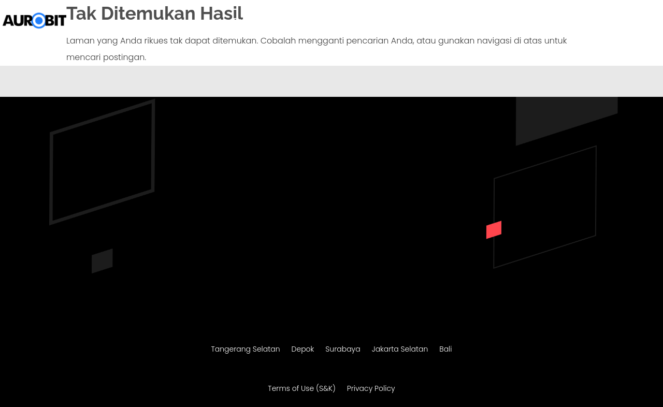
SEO (543, 21)
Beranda (249, 21)
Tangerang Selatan (245, 349)
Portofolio (578, 21)
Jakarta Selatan (400, 349)
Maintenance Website (484, 21)
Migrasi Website (403, 21)
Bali (445, 349)
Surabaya (342, 349)
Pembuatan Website (314, 21)
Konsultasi (627, 21)
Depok (303, 349)
